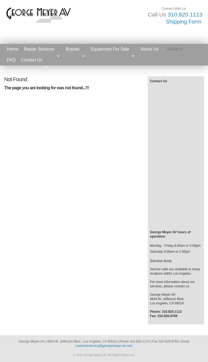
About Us (149, 49)
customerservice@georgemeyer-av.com (104, 346)
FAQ (11, 60)
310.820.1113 (185, 14)
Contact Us (34, 61)
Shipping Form (183, 22)
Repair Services (42, 51)
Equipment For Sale (113, 51)
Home (12, 49)
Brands (76, 51)
